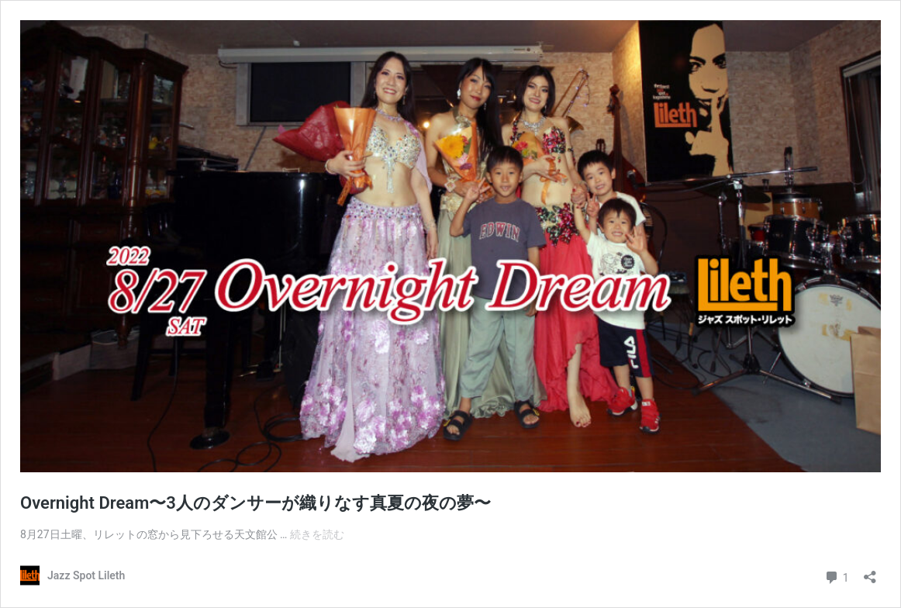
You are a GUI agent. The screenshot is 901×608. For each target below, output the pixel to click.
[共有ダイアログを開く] (870, 572)
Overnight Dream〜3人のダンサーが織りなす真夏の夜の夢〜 (255, 503)
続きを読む (317, 534)
